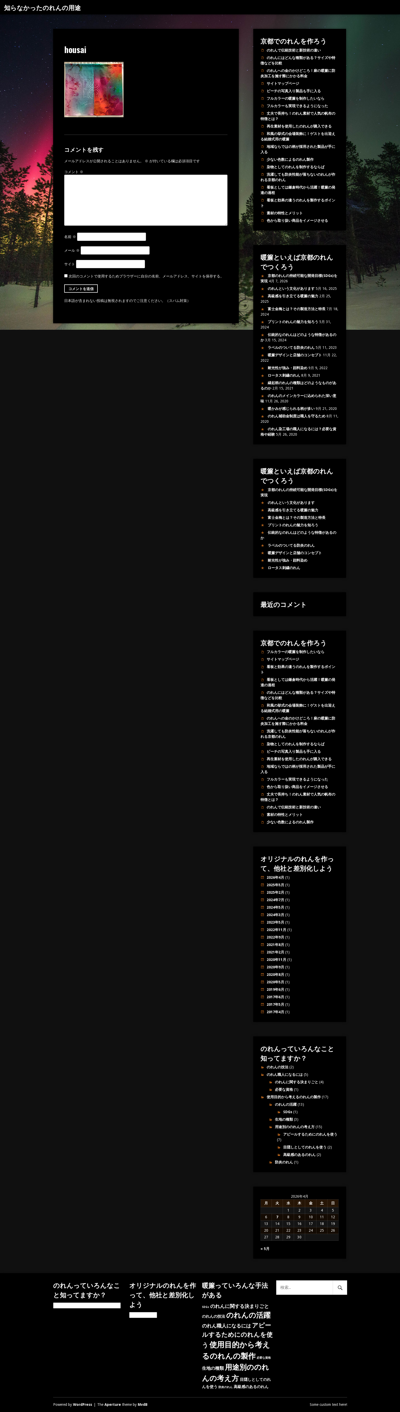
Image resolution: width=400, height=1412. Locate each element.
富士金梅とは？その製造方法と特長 (296, 309)
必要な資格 (284, 1089)
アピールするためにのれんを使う (310, 1134)
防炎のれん (284, 1162)
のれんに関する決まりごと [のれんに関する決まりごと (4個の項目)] (239, 1306)
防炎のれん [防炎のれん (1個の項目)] (225, 1387)
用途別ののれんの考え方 (295, 1127)
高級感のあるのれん (299, 1155)
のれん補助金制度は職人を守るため (296, 416)
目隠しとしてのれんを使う (304, 1147)
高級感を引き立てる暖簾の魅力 (293, 296)
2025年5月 (275, 885)
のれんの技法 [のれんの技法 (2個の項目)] (213, 1316)
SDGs (287, 1112)
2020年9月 (275, 967)
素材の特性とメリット (285, 213)
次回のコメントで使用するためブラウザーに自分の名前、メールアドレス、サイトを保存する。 (146, 276)
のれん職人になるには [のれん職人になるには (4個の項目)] (226, 1326)
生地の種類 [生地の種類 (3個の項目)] (213, 1368)
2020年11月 (276, 960)
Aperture (112, 1404)
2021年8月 (275, 945)
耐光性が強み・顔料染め (287, 368)
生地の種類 (284, 1119)
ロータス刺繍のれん (284, 375)
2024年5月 (275, 907)
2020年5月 (275, 982)
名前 (70, 237)
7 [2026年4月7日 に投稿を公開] (277, 1217)
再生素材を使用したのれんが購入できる (299, 126)
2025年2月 (275, 892)
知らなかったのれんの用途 (42, 7)
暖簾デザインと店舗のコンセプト (295, 355)
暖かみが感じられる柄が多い (291, 409)
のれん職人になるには (285, 1074)
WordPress (82, 1404)
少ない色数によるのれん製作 (290, 159)
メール (72, 250)
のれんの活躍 (286, 1104)
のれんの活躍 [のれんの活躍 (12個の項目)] (248, 1315)
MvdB (143, 1404)
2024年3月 (275, 915)
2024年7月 (275, 900)
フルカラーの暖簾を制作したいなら (295, 98)
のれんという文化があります (291, 288)
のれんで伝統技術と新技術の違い (294, 50)
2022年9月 (275, 937)
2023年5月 (275, 922)
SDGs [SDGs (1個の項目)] (205, 1307)
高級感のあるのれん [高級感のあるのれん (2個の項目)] (251, 1386)
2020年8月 (275, 975)
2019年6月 (275, 989)
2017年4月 (275, 1012)
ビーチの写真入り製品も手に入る (294, 91)
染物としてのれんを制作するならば (295, 167)
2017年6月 (275, 997)
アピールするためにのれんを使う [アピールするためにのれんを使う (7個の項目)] (237, 1335)
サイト (69, 264)
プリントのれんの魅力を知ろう (293, 322)
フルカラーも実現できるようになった (297, 106)
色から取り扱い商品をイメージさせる (297, 220)
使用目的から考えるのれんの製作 (294, 1097)
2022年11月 (276, 930)
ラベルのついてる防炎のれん (291, 347)
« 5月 (265, 1249)
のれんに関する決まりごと (296, 1082)
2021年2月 (275, 952)
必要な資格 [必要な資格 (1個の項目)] (264, 1357)
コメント (73, 172)
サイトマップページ (283, 83)
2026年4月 (275, 877)
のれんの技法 (277, 1067)
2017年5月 (275, 1004)
